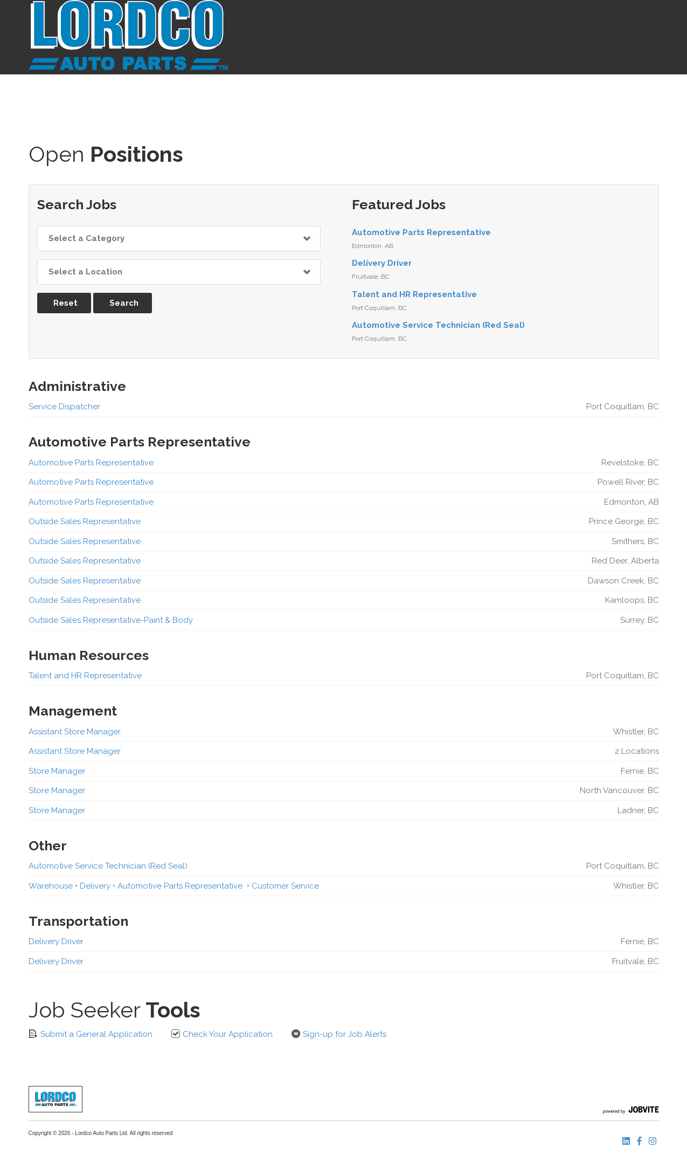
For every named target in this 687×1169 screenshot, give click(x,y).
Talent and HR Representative (414, 294)
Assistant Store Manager (75, 732)
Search (123, 303)
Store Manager (57, 771)
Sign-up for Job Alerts (338, 1034)
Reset (65, 303)
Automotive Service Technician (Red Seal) (438, 325)
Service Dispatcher (64, 406)
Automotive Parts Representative (421, 232)
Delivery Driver (382, 263)
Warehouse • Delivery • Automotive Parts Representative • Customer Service (174, 886)
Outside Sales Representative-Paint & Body (111, 620)
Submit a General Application (90, 1034)
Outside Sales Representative (85, 521)
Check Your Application (222, 1034)
